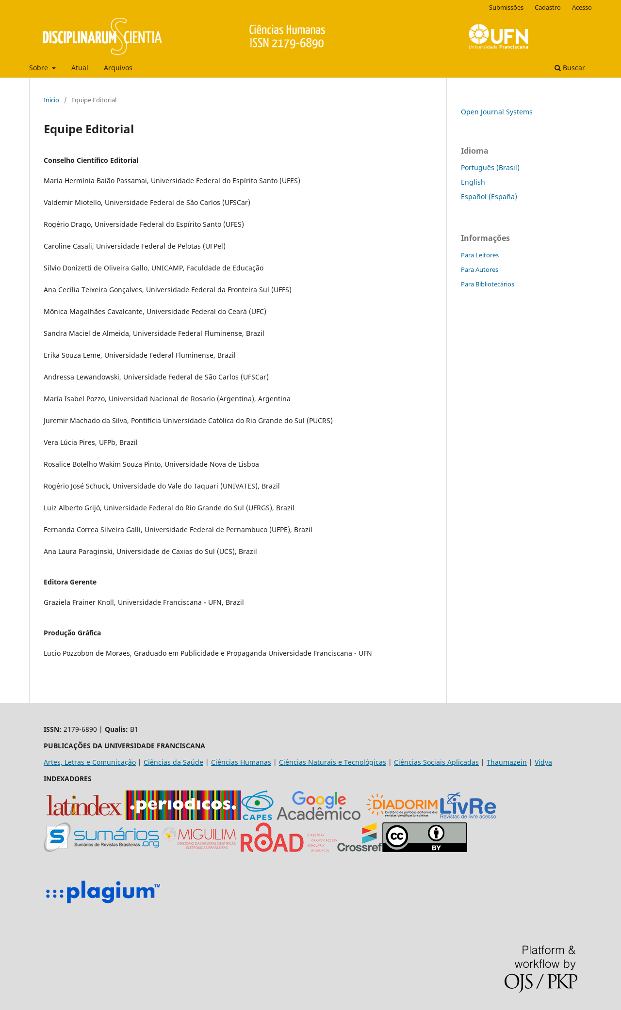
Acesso (582, 7)
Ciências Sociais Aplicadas (436, 762)
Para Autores (479, 269)
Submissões (506, 7)
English (473, 182)
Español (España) (489, 196)
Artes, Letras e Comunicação (90, 762)
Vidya (543, 762)
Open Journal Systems (497, 111)
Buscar (570, 67)
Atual (79, 67)
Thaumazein (507, 762)
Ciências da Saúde (173, 762)
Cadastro (548, 7)
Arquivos (118, 67)
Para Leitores (480, 255)
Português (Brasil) (490, 167)
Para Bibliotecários (487, 284)
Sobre (39, 67)
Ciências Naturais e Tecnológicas (332, 762)
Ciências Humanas (241, 762)
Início (51, 99)
